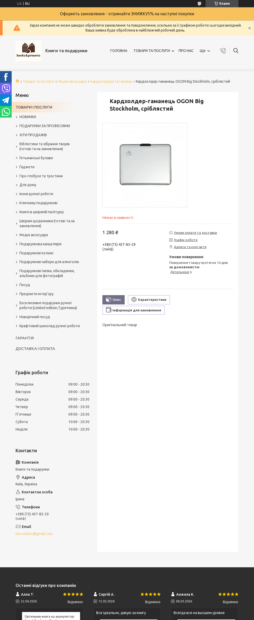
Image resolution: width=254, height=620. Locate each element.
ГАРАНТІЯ (25, 338)
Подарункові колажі (36, 253)
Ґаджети (26, 167)
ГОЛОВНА (118, 51)
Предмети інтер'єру (36, 294)
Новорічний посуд (34, 317)
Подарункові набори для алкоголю (49, 262)
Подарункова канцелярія (40, 244)
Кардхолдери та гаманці (111, 81)
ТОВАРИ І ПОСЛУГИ (34, 107)
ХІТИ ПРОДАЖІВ (33, 135)
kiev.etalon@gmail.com (34, 534)
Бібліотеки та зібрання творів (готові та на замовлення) (44, 146)
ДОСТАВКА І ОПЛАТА (35, 348)
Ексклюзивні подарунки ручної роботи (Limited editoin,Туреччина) (48, 305)
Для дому (27, 185)
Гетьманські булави (36, 158)
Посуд (24, 285)
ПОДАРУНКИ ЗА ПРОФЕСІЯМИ (44, 126)
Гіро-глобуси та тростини (41, 176)
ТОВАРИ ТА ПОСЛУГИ (151, 51)
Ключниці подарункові (38, 203)
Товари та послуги (38, 81)
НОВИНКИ (27, 117)
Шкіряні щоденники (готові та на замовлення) (47, 223)
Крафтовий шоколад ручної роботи (49, 326)
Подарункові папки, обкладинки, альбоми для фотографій (47, 273)
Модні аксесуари (72, 81)
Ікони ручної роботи (36, 194)
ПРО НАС (186, 51)
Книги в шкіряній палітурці (41, 212)
